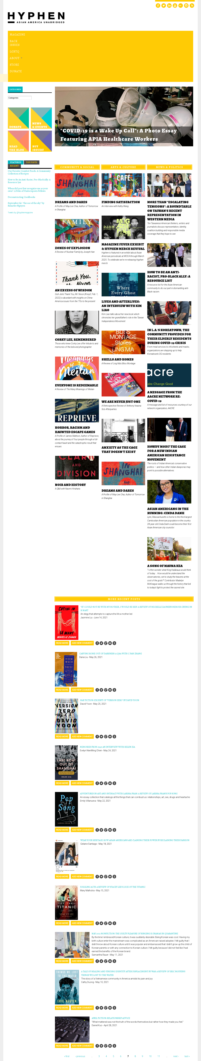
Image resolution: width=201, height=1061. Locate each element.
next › (176, 1013)
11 (159, 1013)
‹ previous (80, 1013)
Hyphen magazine (22, 1045)
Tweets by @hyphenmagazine (20, 169)
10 (150, 1013)
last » (187, 1013)
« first (66, 1013)
